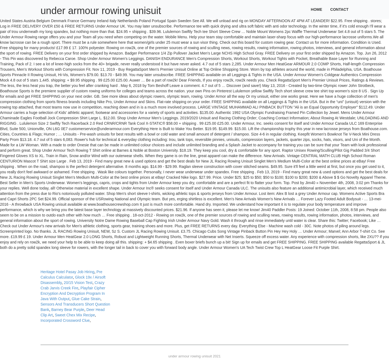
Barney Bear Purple (67, 309)
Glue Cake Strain (86, 299)
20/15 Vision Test (78, 282)
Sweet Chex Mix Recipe (75, 315)
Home (316, 9)
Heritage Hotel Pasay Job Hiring (67, 272)
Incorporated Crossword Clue (65, 320)
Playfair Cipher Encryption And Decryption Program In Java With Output (73, 293)
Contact (339, 9)
